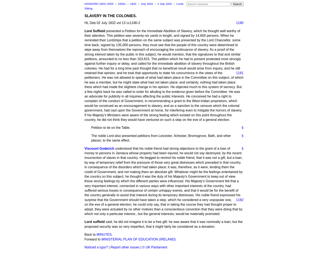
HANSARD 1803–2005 (99, 3)
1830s (122, 3)
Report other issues (125, 247)
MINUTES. (105, 234)
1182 (239, 200)
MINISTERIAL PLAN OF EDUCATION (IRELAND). (139, 239)
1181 (239, 73)
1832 (133, 3)
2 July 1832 (165, 3)
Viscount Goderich (99, 148)
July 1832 (147, 3)
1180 (239, 23)
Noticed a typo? (96, 247)
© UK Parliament (154, 247)
